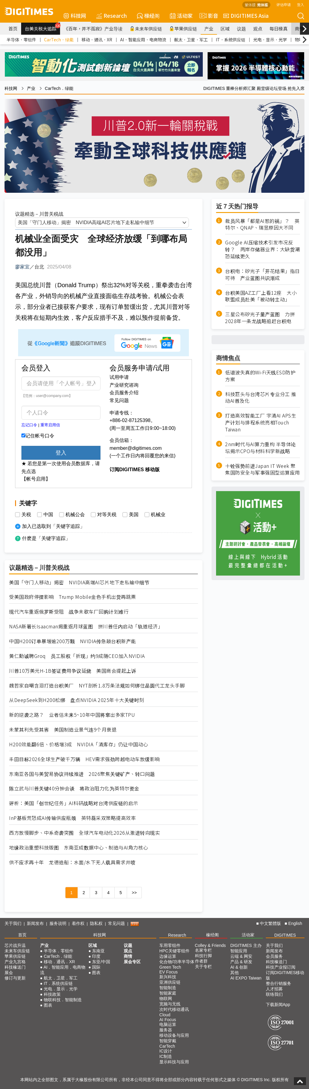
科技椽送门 (15, 967)
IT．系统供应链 (230, 40)
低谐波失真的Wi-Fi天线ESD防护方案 (260, 376)
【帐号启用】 (35, 478)
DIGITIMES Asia (246, 15)
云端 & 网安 (241, 956)
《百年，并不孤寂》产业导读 (93, 28)
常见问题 (119, 400)
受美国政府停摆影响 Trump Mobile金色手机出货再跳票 (72, 596)
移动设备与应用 (174, 1035)
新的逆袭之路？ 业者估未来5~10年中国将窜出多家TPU (72, 714)
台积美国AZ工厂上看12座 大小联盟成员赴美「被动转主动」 (261, 296)
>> (134, 892)
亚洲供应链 (169, 982)
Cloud (164, 1014)
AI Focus (167, 1019)
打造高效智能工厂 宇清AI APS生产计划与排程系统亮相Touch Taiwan (260, 422)
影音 (208, 16)
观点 (257, 28)
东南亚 (98, 950)
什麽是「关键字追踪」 (46, 538)
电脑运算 (167, 1024)
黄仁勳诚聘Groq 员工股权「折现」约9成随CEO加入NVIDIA (77, 655)
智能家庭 (167, 993)
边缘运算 (167, 956)
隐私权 (96, 923)
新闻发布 (35, 923)
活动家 (181, 15)
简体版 (262, 4)
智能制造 (167, 987)
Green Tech (170, 967)
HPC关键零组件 (174, 950)
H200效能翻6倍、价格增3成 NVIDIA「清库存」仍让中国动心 (78, 744)
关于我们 (13, 923)
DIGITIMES (285, 935)
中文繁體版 (270, 923)
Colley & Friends (210, 945)
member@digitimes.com (136, 448)
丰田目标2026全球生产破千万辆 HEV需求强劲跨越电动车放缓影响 (84, 759)
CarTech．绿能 (59, 40)
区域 (225, 28)
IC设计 (165, 1051)
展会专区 (132, 961)
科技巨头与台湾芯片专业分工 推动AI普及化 (260, 398)
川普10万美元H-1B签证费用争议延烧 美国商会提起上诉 (72, 670)
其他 (234, 972)
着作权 (78, 923)
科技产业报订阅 (280, 967)
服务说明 (57, 923)
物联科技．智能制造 (63, 999)
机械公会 (75, 514)
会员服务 (274, 956)
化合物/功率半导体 (176, 961)
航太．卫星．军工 (191, 40)
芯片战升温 (15, 945)
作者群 (201, 961)
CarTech (167, 1046)
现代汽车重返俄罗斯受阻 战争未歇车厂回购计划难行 (69, 611)
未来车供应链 (146, 28)
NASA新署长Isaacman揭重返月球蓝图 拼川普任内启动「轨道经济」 (86, 626)
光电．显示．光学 (270, 40)
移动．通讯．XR (96, 40)
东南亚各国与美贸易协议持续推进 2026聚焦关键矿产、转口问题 (82, 773)
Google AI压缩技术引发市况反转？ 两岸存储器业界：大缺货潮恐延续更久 (262, 249)
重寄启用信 (50, 425)
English (295, 923)
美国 (134, 514)
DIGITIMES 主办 (245, 945)
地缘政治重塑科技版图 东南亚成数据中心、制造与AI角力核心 (78, 847)
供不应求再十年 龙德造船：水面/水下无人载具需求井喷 (72, 862)
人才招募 (274, 988)
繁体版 (250, 4)
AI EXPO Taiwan (245, 978)
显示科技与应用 (174, 1061)
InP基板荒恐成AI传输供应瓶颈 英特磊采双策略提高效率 (72, 817)
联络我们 (274, 994)
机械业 (158, 514)
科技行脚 (203, 955)
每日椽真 (278, 28)
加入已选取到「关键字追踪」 (53, 526)
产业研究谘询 (124, 385)
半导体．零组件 (21, 40)
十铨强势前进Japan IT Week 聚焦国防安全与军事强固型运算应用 (262, 469)
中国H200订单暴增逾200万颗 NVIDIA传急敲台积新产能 (72, 641)
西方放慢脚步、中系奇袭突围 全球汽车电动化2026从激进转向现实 (84, 832)
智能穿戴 (167, 1040)
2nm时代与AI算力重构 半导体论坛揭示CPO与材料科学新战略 (260, 448)
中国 (48, 514)
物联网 (165, 998)
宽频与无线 (169, 1004)
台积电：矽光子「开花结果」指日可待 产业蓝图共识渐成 (262, 274)
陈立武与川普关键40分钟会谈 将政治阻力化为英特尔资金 (74, 788)
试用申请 (119, 377)
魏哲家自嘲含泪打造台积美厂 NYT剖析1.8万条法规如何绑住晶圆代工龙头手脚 (97, 685)
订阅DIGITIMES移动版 (285, 975)
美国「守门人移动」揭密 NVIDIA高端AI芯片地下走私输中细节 (79, 582)
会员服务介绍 (124, 392)
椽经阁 (148, 15)
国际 (96, 967)
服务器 (165, 1029)
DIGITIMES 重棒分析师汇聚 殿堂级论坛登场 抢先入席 (253, 88)
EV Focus (168, 972)
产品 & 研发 (241, 961)
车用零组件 (169, 945)
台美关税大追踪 (42, 27)
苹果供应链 (183, 28)
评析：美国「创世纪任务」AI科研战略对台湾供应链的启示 (73, 803)
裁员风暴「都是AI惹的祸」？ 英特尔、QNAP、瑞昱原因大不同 (262, 224)
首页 (13, 28)
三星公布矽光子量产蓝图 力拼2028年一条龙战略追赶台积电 (260, 318)
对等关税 (106, 514)
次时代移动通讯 (174, 1009)
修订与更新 (15, 978)
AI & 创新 (239, 967)
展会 (9, 972)
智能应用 (238, 950)
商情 (299, 28)
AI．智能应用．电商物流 (143, 40)
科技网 (74, 15)
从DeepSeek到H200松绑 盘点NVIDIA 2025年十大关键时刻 (76, 700)
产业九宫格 (15, 961)
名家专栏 (203, 950)
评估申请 (283, 4)
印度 (96, 956)
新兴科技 (167, 976)
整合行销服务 (278, 983)
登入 (300, 4)
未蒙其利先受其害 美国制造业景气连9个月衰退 (62, 729)
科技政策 (52, 994)
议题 (241, 28)
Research (111, 15)
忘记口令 (29, 425)
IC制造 (165, 1056)
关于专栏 (203, 966)
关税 (26, 514)
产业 (208, 28)
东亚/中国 (101, 961)
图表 (48, 1005)
